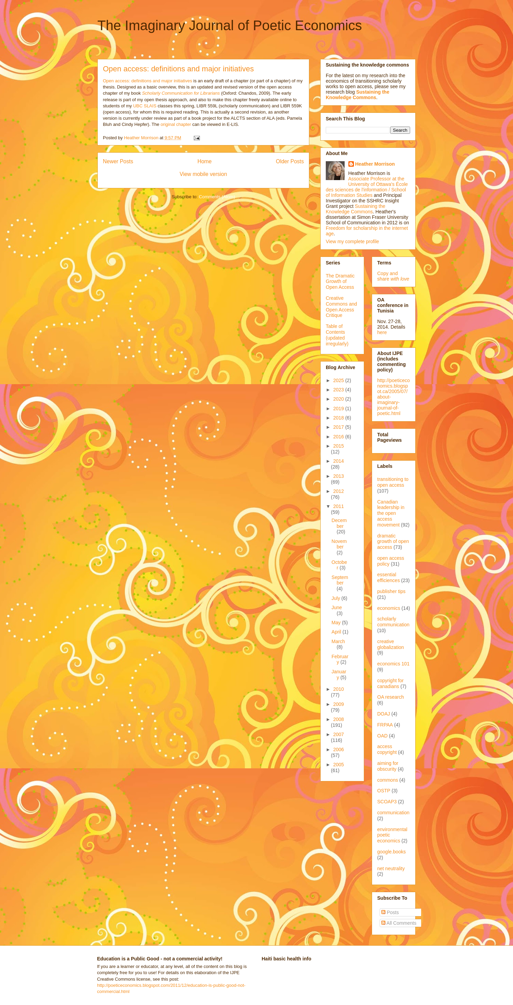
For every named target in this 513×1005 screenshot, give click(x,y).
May (337, 622)
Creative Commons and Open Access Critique (341, 306)
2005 (338, 764)
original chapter (175, 124)
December (339, 523)
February (340, 659)
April (337, 632)
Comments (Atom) (217, 196)
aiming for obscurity (387, 766)
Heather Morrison (375, 164)
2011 (338, 506)
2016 (339, 436)
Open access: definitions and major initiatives (178, 68)
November (339, 544)
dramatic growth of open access (393, 541)
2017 (339, 427)
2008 (338, 719)
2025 (339, 380)
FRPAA (385, 725)
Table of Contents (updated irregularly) (337, 334)
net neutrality (391, 868)
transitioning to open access (392, 482)
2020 (339, 399)
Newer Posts (118, 161)
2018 (339, 418)
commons (387, 780)
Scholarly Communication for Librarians (181, 93)
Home (205, 161)
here (382, 332)
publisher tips (391, 591)
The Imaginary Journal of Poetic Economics (229, 25)
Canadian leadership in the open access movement (390, 513)
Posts (390, 912)
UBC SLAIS (144, 105)
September (340, 580)
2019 (339, 408)
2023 (339, 389)
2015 (338, 446)
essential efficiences (388, 577)
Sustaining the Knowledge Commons (355, 208)
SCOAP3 (387, 801)
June (337, 607)
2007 (338, 734)
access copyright (387, 749)
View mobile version (203, 174)
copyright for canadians (390, 683)
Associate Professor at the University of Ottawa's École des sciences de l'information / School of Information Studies (367, 187)
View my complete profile (352, 241)
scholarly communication (393, 621)
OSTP (383, 790)
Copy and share (393, 276)
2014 (338, 461)
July (337, 598)
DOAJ (383, 714)
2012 (338, 491)
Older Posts (290, 161)
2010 (338, 689)
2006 (338, 749)
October (339, 565)
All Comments (398, 923)
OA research (390, 697)
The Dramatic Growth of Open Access (340, 281)
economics (388, 608)
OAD (382, 735)
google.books (391, 851)
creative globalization (390, 644)
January (339, 674)
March (338, 641)
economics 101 (393, 663)
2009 (338, 704)
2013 (338, 476)
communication (393, 812)
